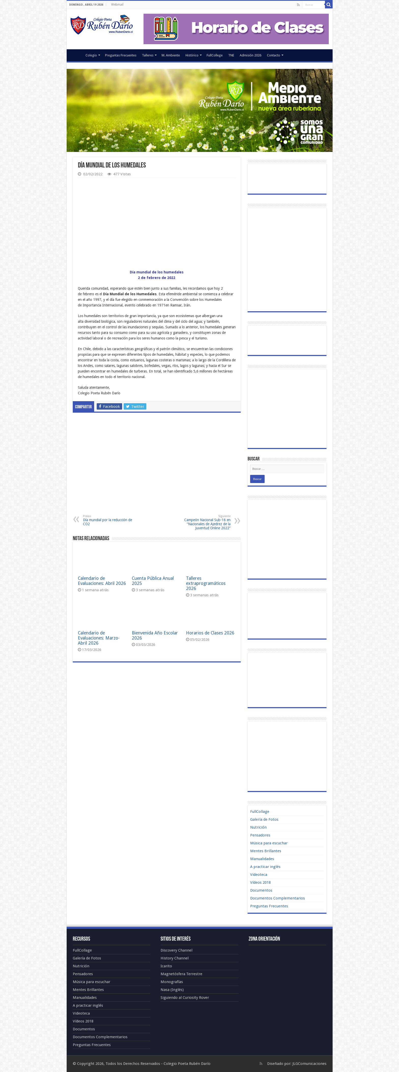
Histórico (192, 55)
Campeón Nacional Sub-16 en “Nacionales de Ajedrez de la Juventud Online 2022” (204, 522)
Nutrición (258, 827)
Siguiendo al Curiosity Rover (185, 997)
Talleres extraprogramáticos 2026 (205, 583)
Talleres (147, 55)
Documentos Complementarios (277, 898)
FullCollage (259, 811)
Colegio (91, 55)
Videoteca (258, 874)
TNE (231, 55)
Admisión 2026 (250, 55)
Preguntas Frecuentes (120, 55)
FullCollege (215, 55)
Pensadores (260, 835)
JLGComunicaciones (309, 1063)
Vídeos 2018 (260, 882)
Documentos (261, 890)
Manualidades (262, 859)
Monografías (172, 982)
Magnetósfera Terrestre (181, 974)
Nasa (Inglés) (172, 989)
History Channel (175, 958)
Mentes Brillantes (265, 851)
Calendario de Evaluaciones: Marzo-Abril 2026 (99, 638)
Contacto (273, 55)
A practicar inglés (265, 866)
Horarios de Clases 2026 (210, 632)
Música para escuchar (269, 843)
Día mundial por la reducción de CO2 (109, 520)
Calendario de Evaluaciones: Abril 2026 (102, 581)
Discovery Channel (176, 950)
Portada (75, 54)
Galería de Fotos (264, 819)
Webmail (117, 4)
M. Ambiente (171, 55)
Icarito (166, 966)
